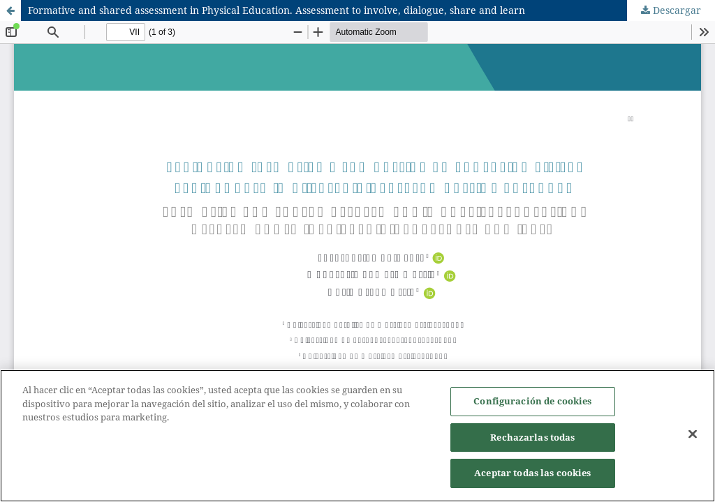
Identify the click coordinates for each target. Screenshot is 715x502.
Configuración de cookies (532, 401)
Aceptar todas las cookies (532, 474)
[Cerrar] (692, 435)
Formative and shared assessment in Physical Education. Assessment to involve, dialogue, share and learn (276, 10)
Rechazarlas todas (532, 438)
